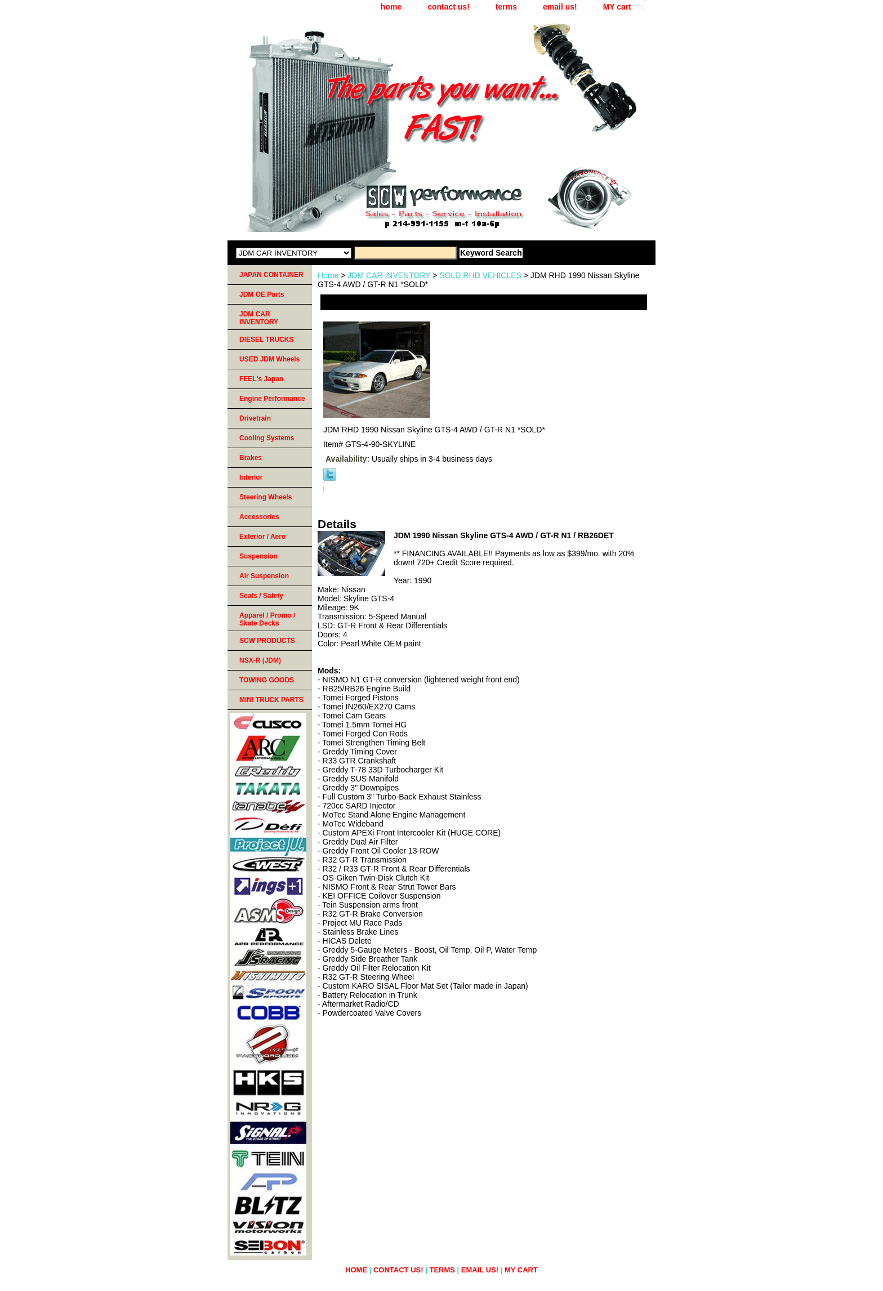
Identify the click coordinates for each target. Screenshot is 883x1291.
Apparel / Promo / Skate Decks (267, 619)
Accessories (259, 517)
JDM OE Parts (261, 294)
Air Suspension (264, 576)
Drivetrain (255, 418)
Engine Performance (272, 399)
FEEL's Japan (261, 379)
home (391, 6)
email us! (560, 6)
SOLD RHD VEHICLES (480, 275)
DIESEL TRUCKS (266, 339)
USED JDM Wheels (269, 359)
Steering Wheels (265, 497)
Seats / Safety (261, 596)
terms (506, 6)
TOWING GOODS (266, 680)
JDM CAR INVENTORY (388, 275)
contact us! (448, 6)
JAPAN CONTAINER (271, 275)
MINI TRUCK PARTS (271, 700)
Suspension (258, 556)
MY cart (617, 6)
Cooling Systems (266, 438)
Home (328, 275)
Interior (250, 477)
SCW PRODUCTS (267, 641)
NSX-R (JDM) (260, 660)
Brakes (250, 458)
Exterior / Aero (262, 536)
